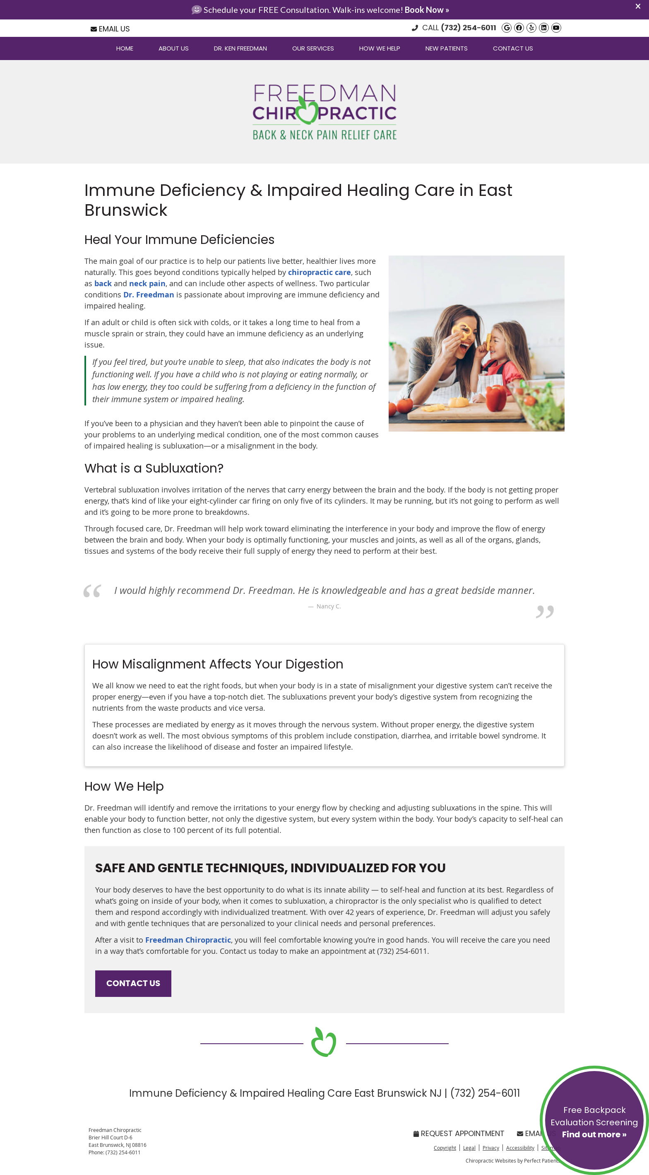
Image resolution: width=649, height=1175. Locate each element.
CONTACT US (133, 984)
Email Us (110, 29)
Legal (469, 1147)
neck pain (147, 283)
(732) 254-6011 (468, 28)
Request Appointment (459, 1133)
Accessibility (520, 1147)
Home (124, 48)
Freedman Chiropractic (188, 940)
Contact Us (513, 48)
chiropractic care (319, 272)
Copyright (445, 1147)
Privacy (491, 1147)
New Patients (446, 48)
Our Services (313, 48)
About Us (174, 48)
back (104, 283)
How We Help (379, 48)
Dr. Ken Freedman (240, 48)
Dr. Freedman (147, 295)
